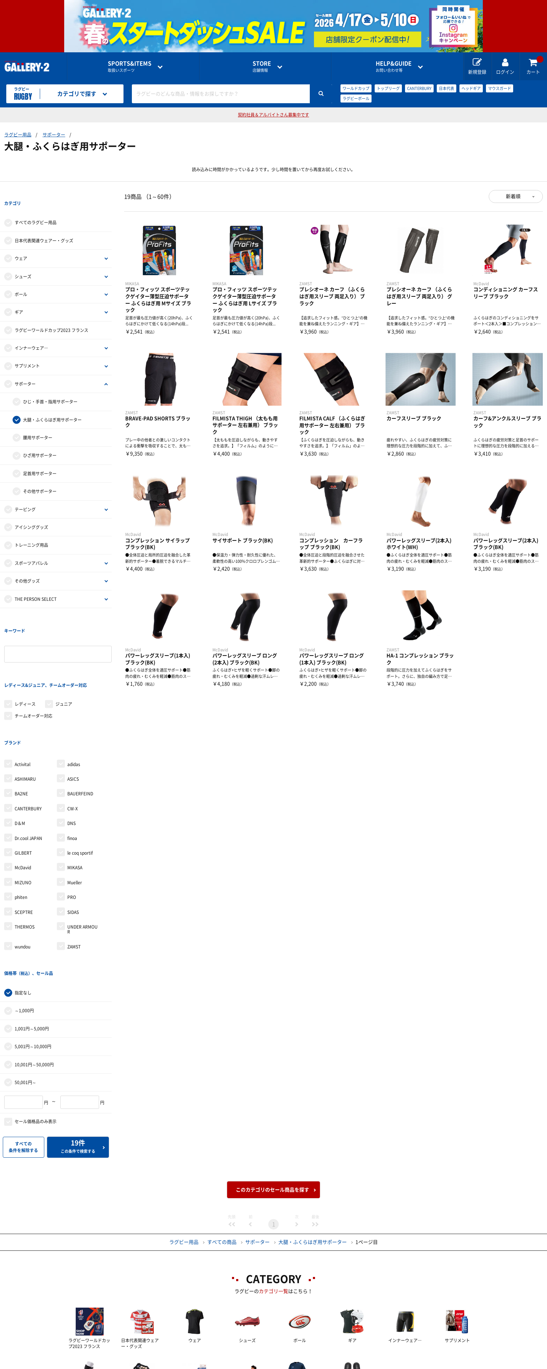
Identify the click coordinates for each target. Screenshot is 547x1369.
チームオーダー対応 (33, 673)
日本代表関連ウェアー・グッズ (44, 226)
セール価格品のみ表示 (36, 1050)
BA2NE (21, 737)
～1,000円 (24, 940)
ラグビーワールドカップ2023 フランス (51, 316)
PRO (71, 840)
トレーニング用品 (31, 531)
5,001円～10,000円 (33, 975)
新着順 (513, 196)
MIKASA (74, 811)
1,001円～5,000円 (32, 957)
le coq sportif (80, 796)
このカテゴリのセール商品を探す (272, 1118)
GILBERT (23, 796)
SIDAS (73, 855)
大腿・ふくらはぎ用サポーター (52, 405)
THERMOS (25, 870)
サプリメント (27, 352)
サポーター (54, 135)
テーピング (25, 495)
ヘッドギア (471, 88)
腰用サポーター (37, 423)
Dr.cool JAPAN (28, 781)
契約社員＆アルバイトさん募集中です (273, 115)
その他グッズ (27, 567)
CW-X (72, 752)
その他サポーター (40, 477)
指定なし (23, 922)
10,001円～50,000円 (34, 993)
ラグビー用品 (17, 135)
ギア (19, 298)
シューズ (23, 262)
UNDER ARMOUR (82, 872)
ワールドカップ (356, 88)
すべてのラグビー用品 (36, 208)
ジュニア (63, 661)
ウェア (21, 244)
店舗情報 (262, 66)
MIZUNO (23, 826)
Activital (22, 707)
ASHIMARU (25, 722)
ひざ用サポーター (40, 441)
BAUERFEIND (80, 737)
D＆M (20, 766)
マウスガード (499, 88)
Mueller (74, 826)
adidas (73, 707)
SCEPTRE (24, 855)
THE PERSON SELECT (36, 585)
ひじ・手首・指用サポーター (50, 387)
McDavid (23, 811)
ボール (21, 280)
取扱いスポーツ (129, 66)
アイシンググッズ (31, 513)
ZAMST (74, 890)
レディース (25, 661)
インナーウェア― (31, 334)
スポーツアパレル (31, 549)
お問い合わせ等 (394, 66)
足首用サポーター (40, 459)
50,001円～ (25, 1011)
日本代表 (446, 88)
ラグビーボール (356, 98)
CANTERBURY (419, 88)
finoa (72, 781)
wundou (22, 890)
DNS (71, 766)
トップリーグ (388, 88)
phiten (21, 840)
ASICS (73, 722)
